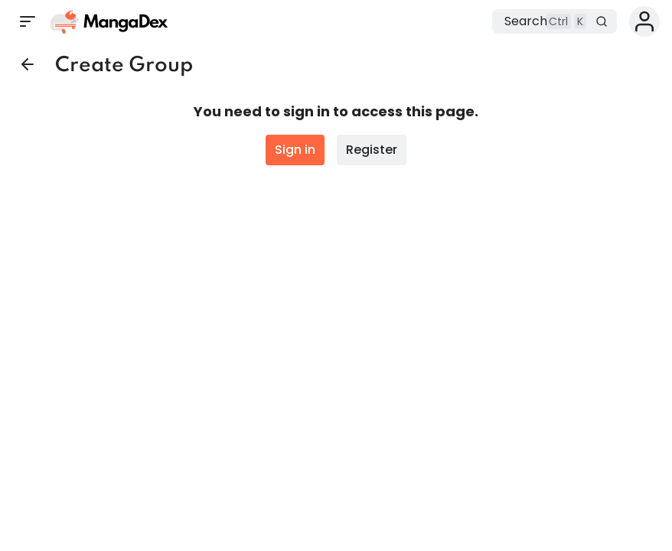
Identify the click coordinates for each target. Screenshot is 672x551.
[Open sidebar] (27, 21)
